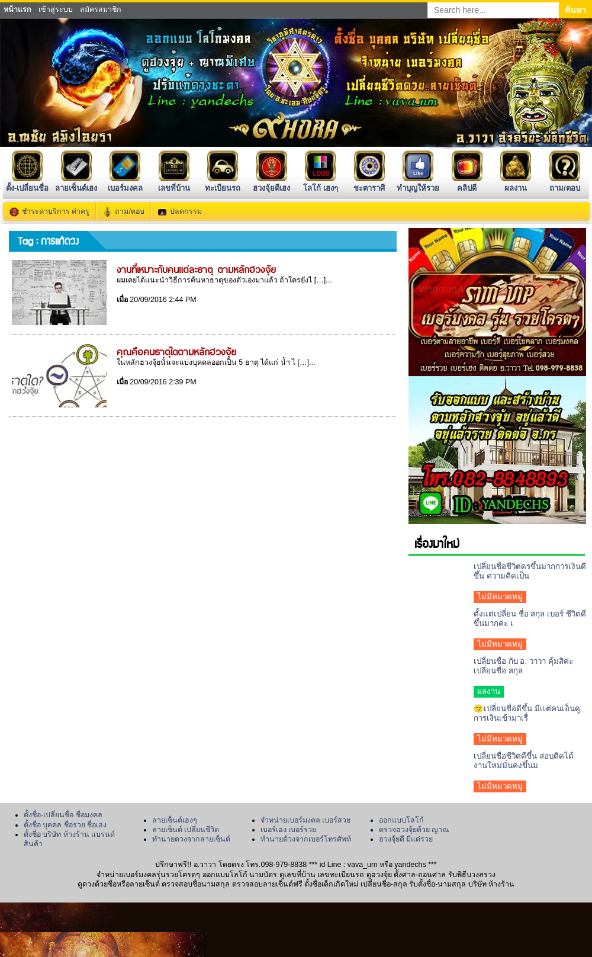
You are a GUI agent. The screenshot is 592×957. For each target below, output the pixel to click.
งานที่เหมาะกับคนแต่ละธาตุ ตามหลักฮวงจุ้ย (196, 269)
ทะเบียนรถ (222, 183)
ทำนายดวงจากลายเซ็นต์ (191, 839)
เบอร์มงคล (125, 183)
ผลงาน (515, 183)
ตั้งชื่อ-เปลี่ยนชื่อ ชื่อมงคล (63, 815)
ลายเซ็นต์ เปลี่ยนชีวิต (185, 830)
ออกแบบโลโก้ (401, 820)
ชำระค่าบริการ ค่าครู (55, 211)
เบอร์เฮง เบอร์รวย (288, 830)
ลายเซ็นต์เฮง (76, 183)
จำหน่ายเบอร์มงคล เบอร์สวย (305, 820)
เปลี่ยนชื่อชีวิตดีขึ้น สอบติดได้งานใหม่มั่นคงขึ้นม (524, 761)
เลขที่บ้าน (174, 183)
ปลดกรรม (186, 211)
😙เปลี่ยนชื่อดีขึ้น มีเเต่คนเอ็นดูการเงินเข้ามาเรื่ (527, 713)
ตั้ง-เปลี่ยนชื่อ (27, 183)
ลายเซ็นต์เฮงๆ (174, 820)
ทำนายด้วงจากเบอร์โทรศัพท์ (305, 839)
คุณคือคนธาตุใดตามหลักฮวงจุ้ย (176, 351)
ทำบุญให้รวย (418, 183)
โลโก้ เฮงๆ (320, 183)
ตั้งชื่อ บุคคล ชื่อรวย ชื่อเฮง (65, 825)
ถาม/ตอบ (564, 183)
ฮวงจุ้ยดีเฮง (271, 183)
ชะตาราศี (369, 183)
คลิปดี (467, 183)
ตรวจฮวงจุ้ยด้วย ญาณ (414, 830)
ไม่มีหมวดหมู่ (500, 596)
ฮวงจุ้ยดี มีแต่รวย (406, 839)
